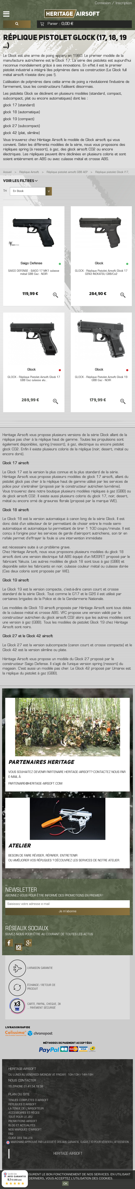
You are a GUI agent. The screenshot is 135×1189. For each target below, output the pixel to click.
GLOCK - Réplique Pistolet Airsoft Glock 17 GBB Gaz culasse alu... (34, 379)
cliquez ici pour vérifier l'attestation (104, 1142)
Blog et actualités (21, 1125)
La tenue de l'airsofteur (26, 1108)
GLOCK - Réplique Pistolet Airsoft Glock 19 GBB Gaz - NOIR (101, 379)
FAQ (10, 1134)
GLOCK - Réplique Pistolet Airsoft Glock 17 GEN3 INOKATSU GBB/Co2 (101, 272)
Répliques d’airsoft (22, 1104)
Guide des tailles (20, 1138)
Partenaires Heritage (41, 762)
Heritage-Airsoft (68, 1154)
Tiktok (18, 945)
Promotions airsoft (22, 1121)
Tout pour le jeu (20, 1117)
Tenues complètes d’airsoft (28, 1100)
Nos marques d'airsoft (25, 1129)
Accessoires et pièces (23, 1113)
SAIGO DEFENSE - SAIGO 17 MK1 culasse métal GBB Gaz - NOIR (33, 272)
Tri (5, 191)
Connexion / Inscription (113, 3)
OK (65, 1183)
